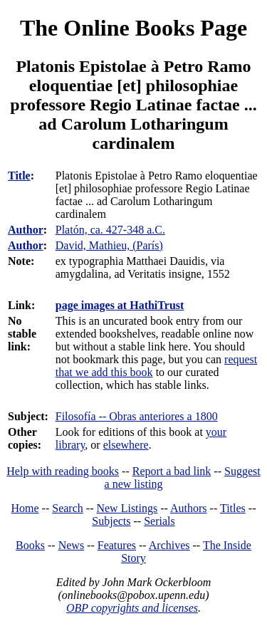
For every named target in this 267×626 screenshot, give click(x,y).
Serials (159, 521)
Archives (169, 545)
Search (67, 508)
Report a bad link (171, 471)
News (71, 545)
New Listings (126, 508)
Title (19, 175)
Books (30, 545)
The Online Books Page (133, 28)
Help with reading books (62, 471)
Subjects (111, 521)
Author (25, 230)
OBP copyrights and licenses (132, 608)
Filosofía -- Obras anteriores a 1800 (137, 416)
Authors (188, 508)
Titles (233, 508)
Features (117, 545)
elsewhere (126, 445)
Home (25, 508)
